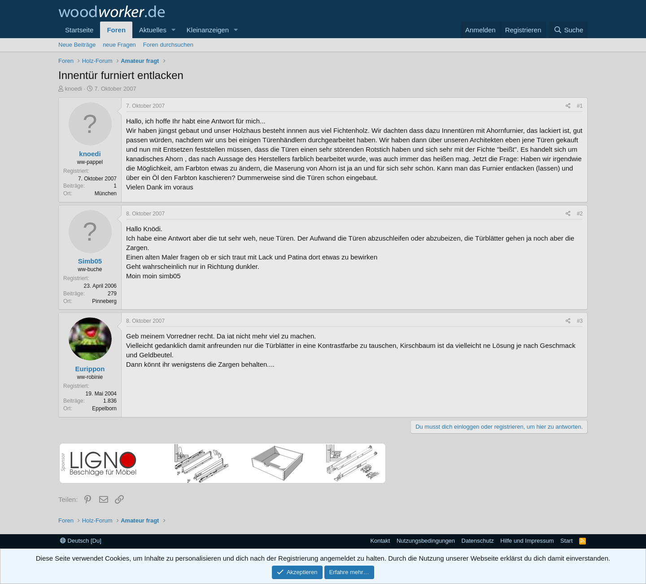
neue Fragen (119, 44)
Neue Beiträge (77, 44)
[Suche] (568, 30)
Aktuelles (152, 30)
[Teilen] (568, 106)
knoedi (73, 88)
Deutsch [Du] (80, 540)
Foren (116, 30)
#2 (580, 214)
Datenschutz (478, 540)
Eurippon (90, 369)
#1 (580, 106)
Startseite (79, 30)
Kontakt (380, 540)
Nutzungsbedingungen (426, 540)
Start (566, 540)
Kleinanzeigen (208, 30)
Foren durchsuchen (168, 44)
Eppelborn (104, 408)
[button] (173, 30)
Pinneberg (104, 301)
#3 (580, 321)
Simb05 (90, 261)
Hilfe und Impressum (527, 540)
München (106, 193)
